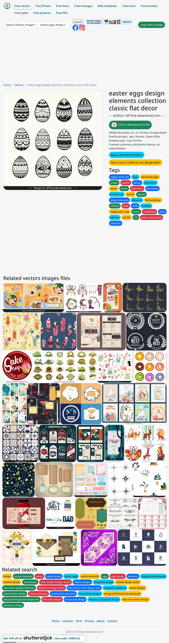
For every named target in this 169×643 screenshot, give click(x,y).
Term (79, 621)
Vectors (19, 85)
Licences (67, 621)
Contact (112, 621)
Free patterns (42, 13)
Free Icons (128, 6)
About (100, 621)
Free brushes (149, 6)
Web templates (107, 6)
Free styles (21, 13)
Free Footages (83, 6)
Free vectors (22, 6)
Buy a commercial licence (126, 155)
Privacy (89, 621)
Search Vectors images (20, 25)
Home (7, 85)
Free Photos (43, 6)
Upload (78, 21)
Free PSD (61, 13)
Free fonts (62, 6)
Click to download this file (130, 125)
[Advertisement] (84, 58)
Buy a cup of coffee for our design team (135, 162)
